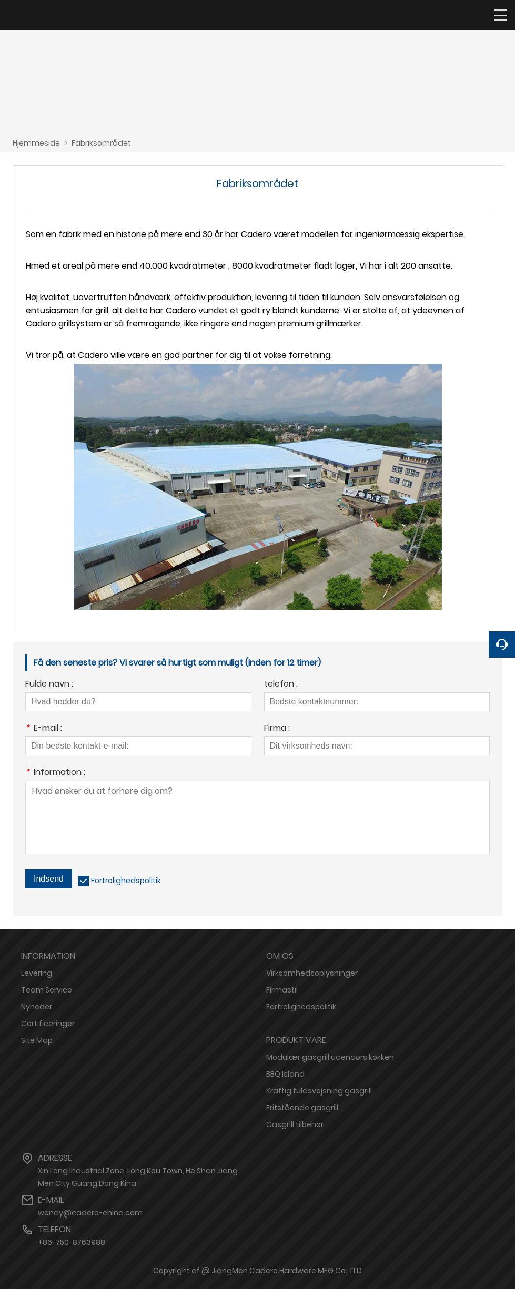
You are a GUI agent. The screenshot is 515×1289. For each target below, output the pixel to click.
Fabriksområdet (101, 143)
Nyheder (36, 1006)
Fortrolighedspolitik (126, 880)
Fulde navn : (49, 685)
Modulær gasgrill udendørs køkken (330, 1057)
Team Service (46, 990)
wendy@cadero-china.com (90, 1213)
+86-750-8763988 (71, 1242)
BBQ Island (285, 1074)
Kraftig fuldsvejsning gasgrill (319, 1091)
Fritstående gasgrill (302, 1107)
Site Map (37, 1040)
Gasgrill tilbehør (295, 1124)
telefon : (281, 685)
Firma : (277, 729)
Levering (36, 973)
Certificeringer (48, 1023)
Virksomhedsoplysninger (312, 973)
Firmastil (282, 990)
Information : (55, 773)
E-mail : (43, 729)
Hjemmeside (36, 143)
